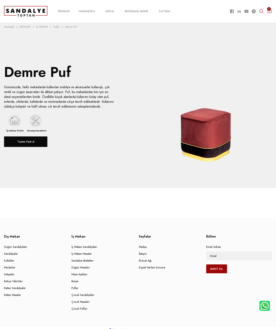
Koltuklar (9, 257)
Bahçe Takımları (13, 277)
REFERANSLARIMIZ (137, 9)
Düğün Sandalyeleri (15, 243)
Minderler (9, 263)
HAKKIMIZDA (87, 9)
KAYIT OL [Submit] (216, 265)
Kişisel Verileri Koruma (152, 263)
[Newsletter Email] (239, 251)
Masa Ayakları (79, 270)
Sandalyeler (11, 250)
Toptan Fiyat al (26, 138)
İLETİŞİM (164, 9)
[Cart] (269, 9)
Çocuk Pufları (79, 305)
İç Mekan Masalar (81, 250)
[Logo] (25, 9)
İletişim (143, 250)
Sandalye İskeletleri (82, 257)
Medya (143, 243)
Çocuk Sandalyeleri (82, 291)
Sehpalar (9, 270)
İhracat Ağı (145, 257)
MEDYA (109, 9)
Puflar (74, 284)
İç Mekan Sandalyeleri (84, 243)
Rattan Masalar (12, 291)
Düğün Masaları (80, 263)
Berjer (75, 277)
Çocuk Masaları (80, 298)
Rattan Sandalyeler (15, 284)
